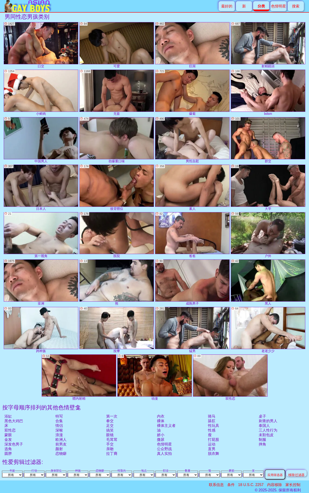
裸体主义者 (166, 426)
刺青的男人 (268, 421)
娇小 (160, 435)
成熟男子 (192, 282)
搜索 (295, 6)
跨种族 (41, 330)
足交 (110, 426)
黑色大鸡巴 (13, 421)
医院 (116, 235)
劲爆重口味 (116, 140)
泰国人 (264, 426)
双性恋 (10, 430)
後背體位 (116, 188)
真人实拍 (164, 454)
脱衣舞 (213, 454)
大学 (268, 188)
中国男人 (41, 140)
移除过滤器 (296, 474)
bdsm (268, 93)
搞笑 (110, 430)
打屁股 (213, 440)
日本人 (41, 188)
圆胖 (8, 454)
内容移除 (274, 485)
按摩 (116, 330)
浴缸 (8, 416)
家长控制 (292, 485)
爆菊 (192, 93)
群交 (268, 140)
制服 (262, 440)
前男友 (61, 444)
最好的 (226, 6)
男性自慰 (192, 140)
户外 (268, 235)
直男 (211, 449)
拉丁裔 (111, 454)
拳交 (110, 421)
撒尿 (160, 440)
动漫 (154, 377)
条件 (231, 485)
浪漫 (59, 435)
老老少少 (268, 330)
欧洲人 (61, 440)
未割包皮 (266, 435)
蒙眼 (8, 435)
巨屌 (192, 45)
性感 (211, 430)
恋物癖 (61, 454)
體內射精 (79, 377)
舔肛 (211, 421)
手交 (110, 444)
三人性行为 (268, 430)
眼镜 (110, 435)
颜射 (59, 449)
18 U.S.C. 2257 (251, 485)
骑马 (211, 416)
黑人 (268, 282)
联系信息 (216, 485)
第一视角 (41, 235)
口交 (41, 45)
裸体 (160, 421)
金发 (8, 440)
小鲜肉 (41, 93)
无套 (116, 93)
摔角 (262, 444)
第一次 (111, 416)
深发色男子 (13, 444)
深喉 (59, 430)
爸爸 (192, 235)
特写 (59, 416)
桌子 (262, 416)
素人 (192, 188)
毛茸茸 (111, 440)
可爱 (116, 45)
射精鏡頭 (268, 45)
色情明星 (278, 6)
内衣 (160, 416)
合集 (59, 421)
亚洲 (41, 282)
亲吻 (110, 449)
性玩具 (213, 426)
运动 (211, 444)
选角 (8, 449)
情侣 (59, 426)
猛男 (192, 330)
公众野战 (164, 449)
